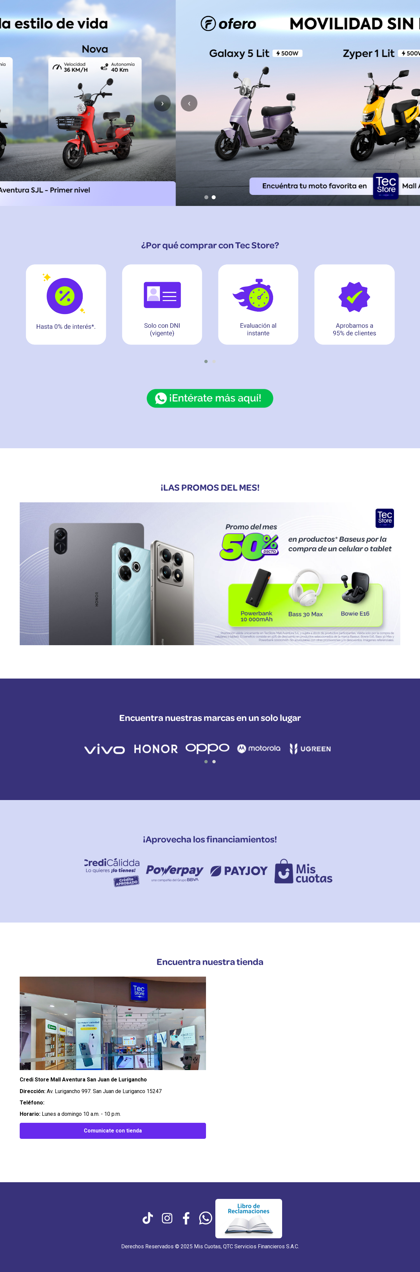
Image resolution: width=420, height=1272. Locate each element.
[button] (206, 361)
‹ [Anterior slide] (13, 102)
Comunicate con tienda (113, 1130)
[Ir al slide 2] (214, 197)
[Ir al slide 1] (206, 197)
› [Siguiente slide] (406, 102)
